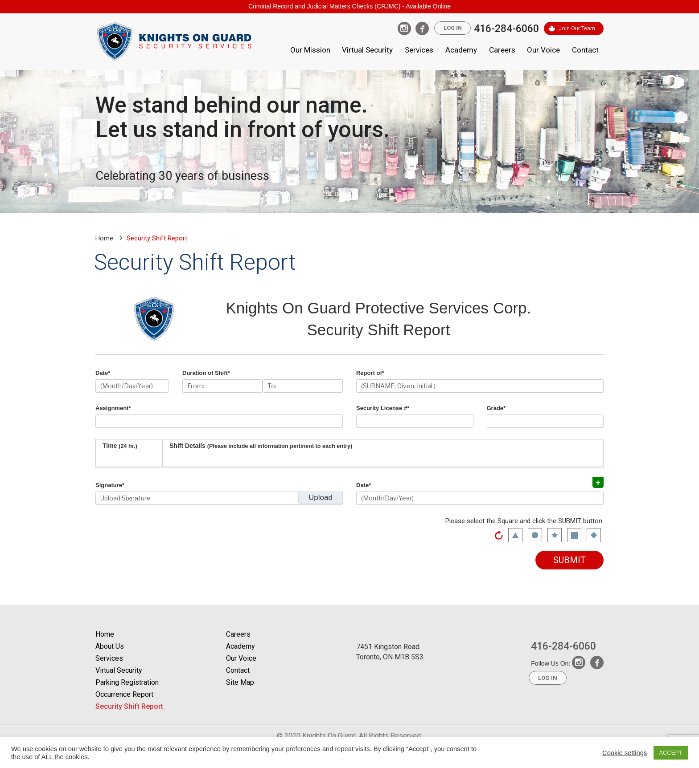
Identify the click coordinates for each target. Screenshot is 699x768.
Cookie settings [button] (624, 752)
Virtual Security (367, 49)
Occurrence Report (124, 694)
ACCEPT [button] (671, 752)
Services (419, 49)
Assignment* (113, 408)
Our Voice (543, 49)
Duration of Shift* (206, 373)
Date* (102, 373)
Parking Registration (127, 682)
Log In (450, 28)
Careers (502, 49)
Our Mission (310, 49)
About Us (109, 646)
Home (104, 238)
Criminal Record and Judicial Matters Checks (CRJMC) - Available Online (349, 6)
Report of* (370, 373)
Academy (461, 49)
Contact (585, 49)
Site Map (240, 682)
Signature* (109, 485)
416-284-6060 (505, 29)
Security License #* (382, 408)
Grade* (496, 408)
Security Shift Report (129, 706)
